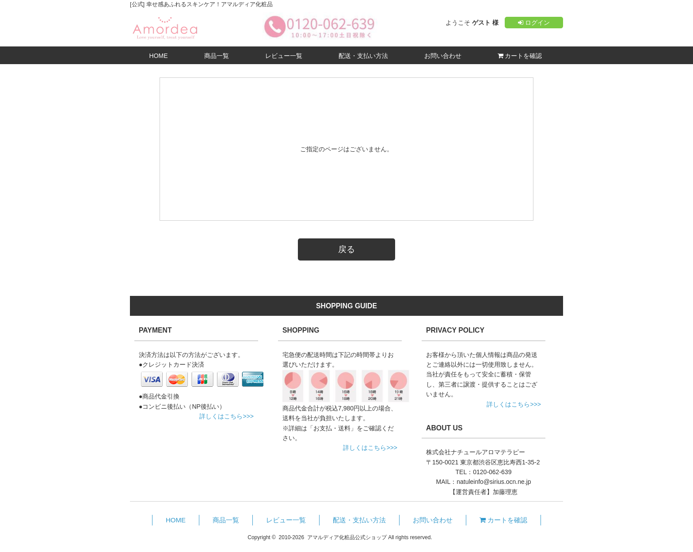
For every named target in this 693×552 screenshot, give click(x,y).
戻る (346, 249)
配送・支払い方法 (363, 55)
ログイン (534, 22)
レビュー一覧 (283, 55)
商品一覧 (216, 55)
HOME (158, 55)
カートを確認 (520, 55)
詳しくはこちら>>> (226, 416)
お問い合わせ (442, 55)
